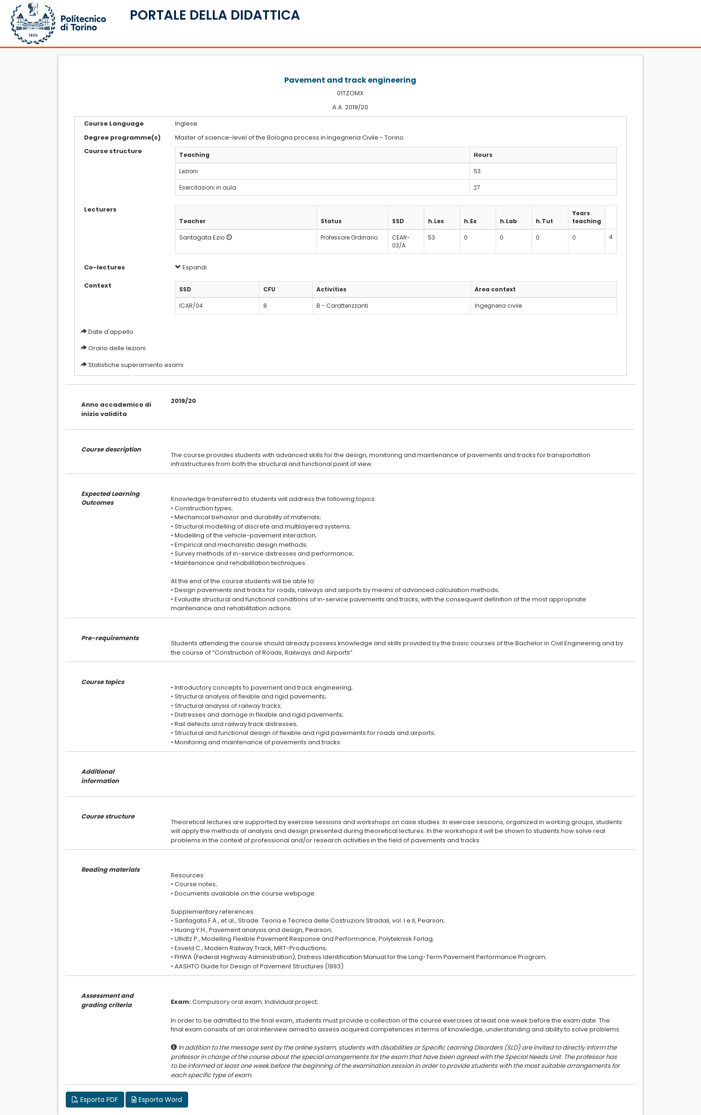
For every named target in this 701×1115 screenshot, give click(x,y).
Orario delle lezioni (117, 348)
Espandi (191, 267)
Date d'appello (110, 331)
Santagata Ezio (202, 237)
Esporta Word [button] (157, 1099)
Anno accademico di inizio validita (116, 409)
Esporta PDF (95, 1099)
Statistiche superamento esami (135, 364)
